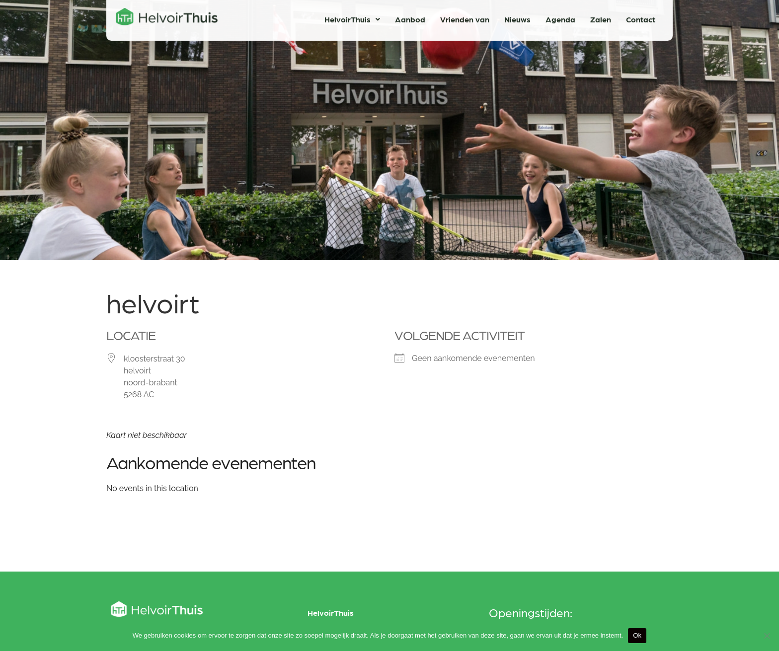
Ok (637, 635)
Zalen (600, 17)
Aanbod (410, 17)
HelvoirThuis (352, 17)
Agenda (560, 17)
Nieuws (517, 17)
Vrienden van (464, 17)
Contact (640, 17)
